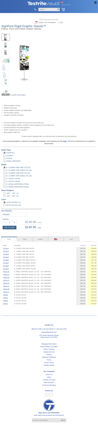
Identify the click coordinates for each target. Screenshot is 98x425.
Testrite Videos (49, 365)
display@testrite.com (49, 332)
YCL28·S (6, 269)
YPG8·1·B (6, 283)
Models (9, 239)
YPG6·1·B (6, 271)
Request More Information (51, 19)
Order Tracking (49, 349)
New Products (49, 382)
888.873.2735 (37, 329)
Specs (71, 239)
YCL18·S (6, 257)
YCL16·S (6, 251)
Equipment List (49, 352)
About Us (49, 374)
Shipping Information (48, 344)
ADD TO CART (9, 227)
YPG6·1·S (6, 274)
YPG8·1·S (6, 286)
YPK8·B (5, 300)
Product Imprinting (49, 385)
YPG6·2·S (6, 280)
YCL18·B (6, 254)
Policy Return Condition (49, 347)
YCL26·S (6, 263)
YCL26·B (6, 260)
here (65, 141)
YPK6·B (5, 295)
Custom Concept (49, 380)
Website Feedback (49, 357)
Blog (49, 377)
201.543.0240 (48, 329)
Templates (40, 239)
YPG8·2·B (6, 289)
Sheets (24, 239)
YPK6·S (5, 298)
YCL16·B (6, 248)
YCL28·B (6, 266)
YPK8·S (5, 303)
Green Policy (49, 362)
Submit (63, 420)
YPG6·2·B (6, 277)
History (49, 354)
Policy (49, 360)
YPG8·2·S (6, 292)
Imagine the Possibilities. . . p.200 (50, 22)
